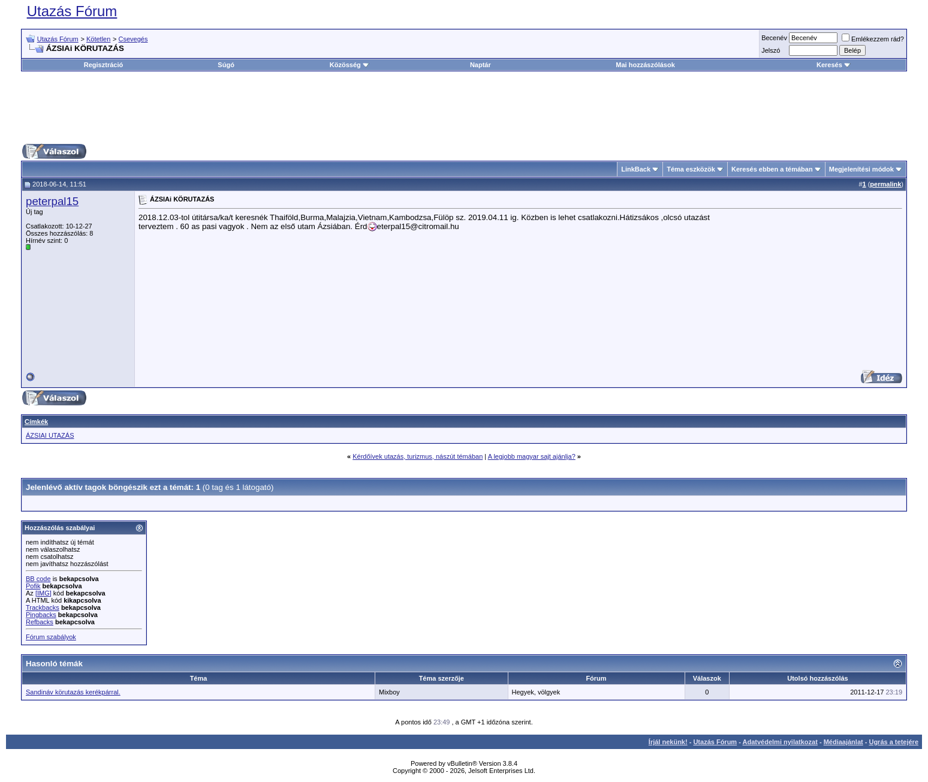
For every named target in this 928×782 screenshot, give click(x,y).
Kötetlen (98, 39)
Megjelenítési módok (861, 169)
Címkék (36, 421)
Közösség (349, 64)
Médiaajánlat (843, 741)
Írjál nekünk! (668, 741)
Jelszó (770, 50)
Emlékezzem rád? (873, 39)
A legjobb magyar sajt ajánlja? (532, 456)
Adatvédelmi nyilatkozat (780, 741)
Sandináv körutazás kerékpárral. (73, 692)
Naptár (480, 64)
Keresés (833, 64)
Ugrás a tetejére (893, 741)
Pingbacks (41, 614)
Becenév (774, 37)
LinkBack (635, 169)
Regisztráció (103, 64)
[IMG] (43, 593)
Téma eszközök (691, 169)
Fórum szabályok (51, 636)
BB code (38, 578)
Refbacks (39, 621)
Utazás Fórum (72, 11)
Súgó (226, 64)
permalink (885, 184)
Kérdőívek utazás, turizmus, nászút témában (417, 456)
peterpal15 (52, 201)
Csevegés (133, 39)
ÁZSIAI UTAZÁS (50, 435)
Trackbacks (42, 607)
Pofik (33, 585)
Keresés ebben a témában (772, 169)
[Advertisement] (464, 107)
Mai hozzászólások (645, 64)
